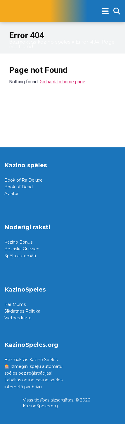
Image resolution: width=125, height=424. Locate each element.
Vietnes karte (18, 317)
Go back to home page (62, 82)
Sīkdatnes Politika (22, 311)
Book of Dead (18, 186)
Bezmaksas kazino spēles (39, 42)
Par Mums (15, 304)
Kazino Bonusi (18, 242)
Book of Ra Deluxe (23, 180)
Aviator (11, 193)
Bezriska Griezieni (22, 248)
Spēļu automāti (20, 255)
